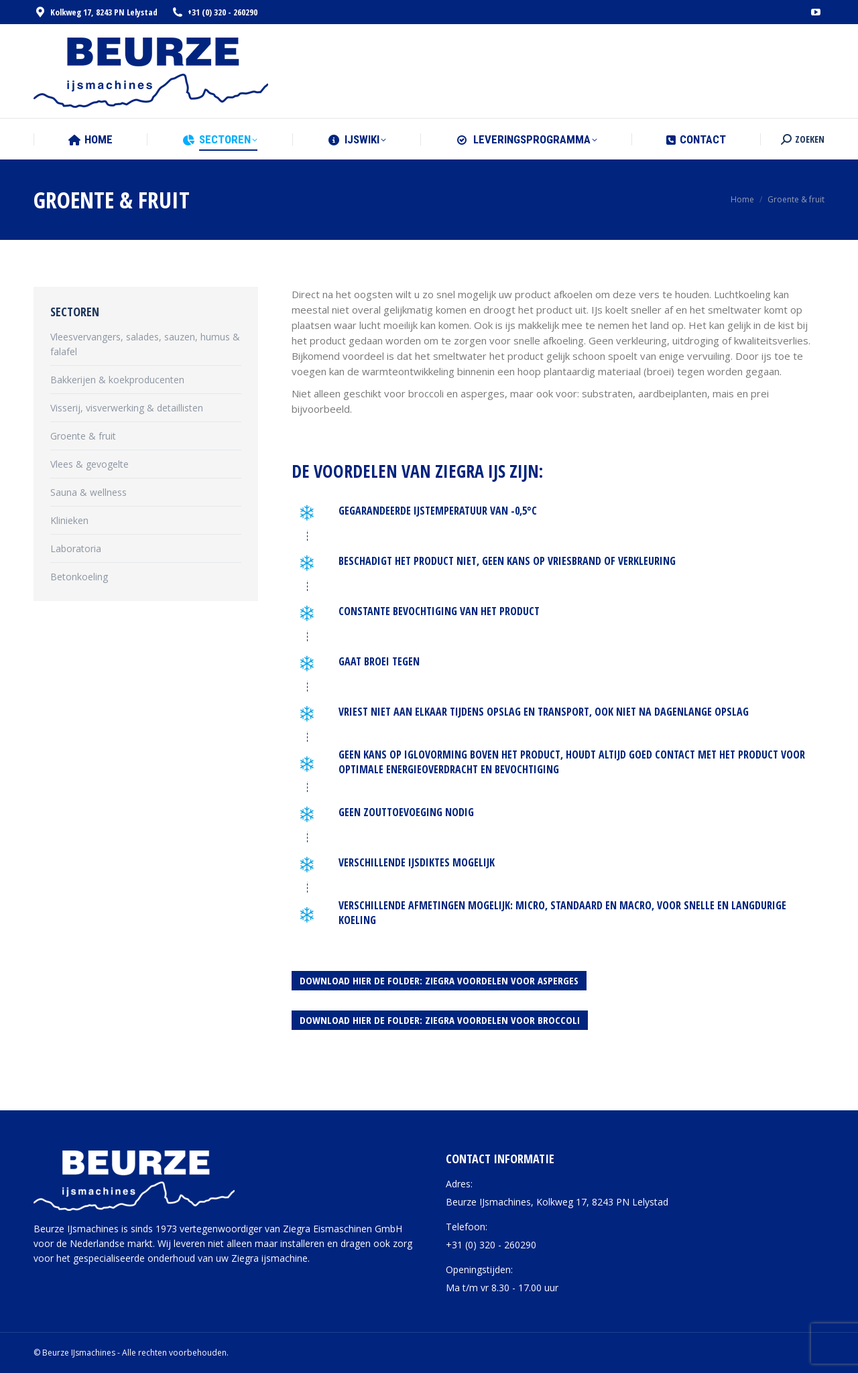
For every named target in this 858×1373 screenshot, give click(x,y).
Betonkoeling (79, 576)
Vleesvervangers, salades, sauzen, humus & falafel (145, 344)
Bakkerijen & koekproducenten (117, 379)
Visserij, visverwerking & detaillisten (126, 407)
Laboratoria (75, 548)
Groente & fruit (83, 436)
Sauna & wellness (88, 492)
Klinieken (69, 520)
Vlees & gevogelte (89, 464)
